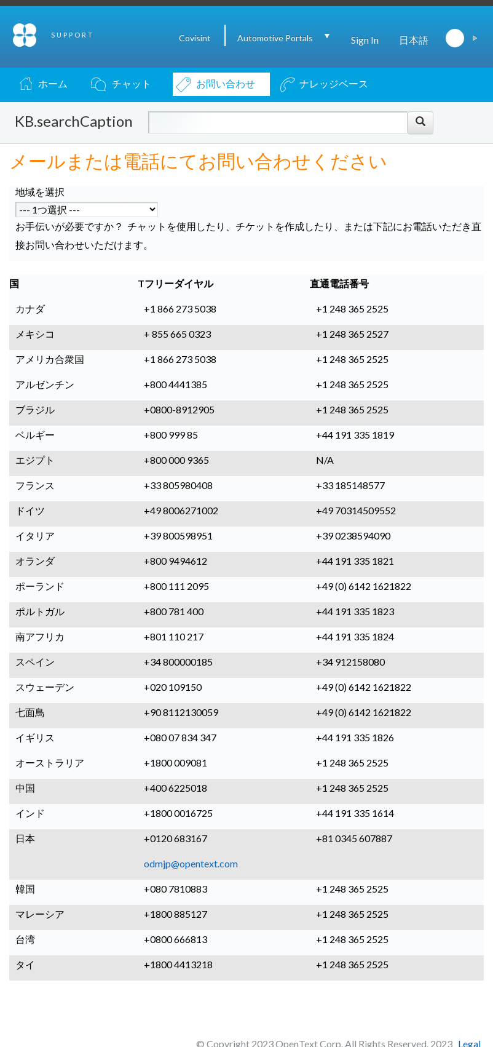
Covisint (195, 38)
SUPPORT (72, 35)
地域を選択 (40, 191)
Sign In (365, 40)
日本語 (413, 40)
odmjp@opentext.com (191, 863)
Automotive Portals (275, 38)
